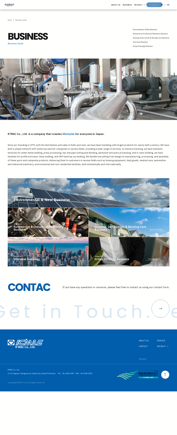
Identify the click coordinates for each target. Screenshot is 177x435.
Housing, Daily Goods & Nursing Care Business (151, 38)
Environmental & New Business (145, 29)
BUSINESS (116, 5)
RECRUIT (129, 5)
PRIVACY (141, 403)
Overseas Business (140, 42)
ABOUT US (103, 5)
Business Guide (21, 20)
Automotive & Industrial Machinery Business (150, 34)
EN (168, 5)
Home (10, 20)
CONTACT (146, 5)
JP (160, 5)
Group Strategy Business (143, 46)
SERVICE (160, 384)
